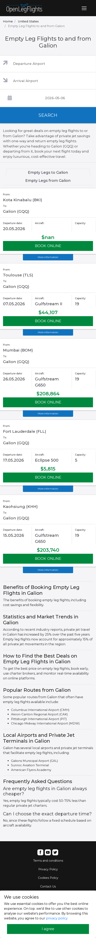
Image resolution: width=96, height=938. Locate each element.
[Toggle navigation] (84, 8)
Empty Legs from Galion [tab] (48, 180)
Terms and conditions (48, 860)
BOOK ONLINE (48, 246)
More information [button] (48, 257)
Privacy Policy (48, 869)
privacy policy (57, 918)
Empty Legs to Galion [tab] (48, 172)
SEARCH (48, 115)
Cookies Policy (48, 878)
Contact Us (48, 886)
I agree (48, 929)
